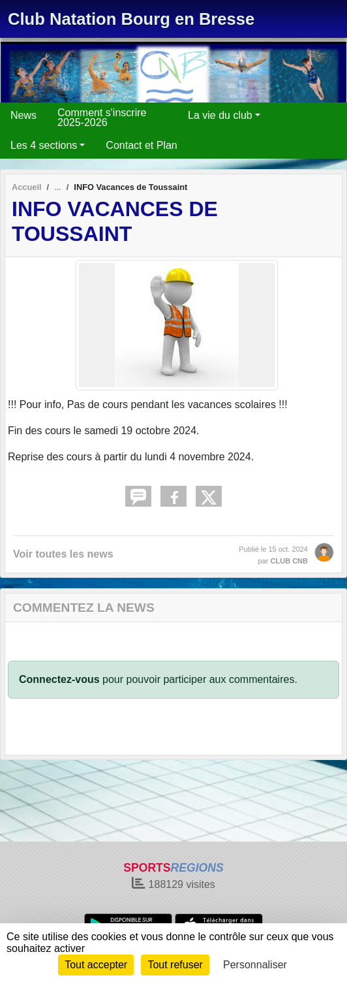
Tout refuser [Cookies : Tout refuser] (174, 964)
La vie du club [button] (220, 115)
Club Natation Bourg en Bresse (131, 19)
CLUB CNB (289, 561)
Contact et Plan (141, 145)
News (23, 115)
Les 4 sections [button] (43, 145)
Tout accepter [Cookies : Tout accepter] (96, 964)
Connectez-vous (59, 679)
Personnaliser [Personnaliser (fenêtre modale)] (255, 964)
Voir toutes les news (63, 554)
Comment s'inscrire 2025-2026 (101, 117)
